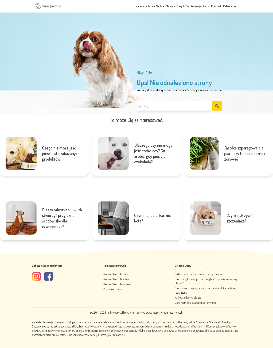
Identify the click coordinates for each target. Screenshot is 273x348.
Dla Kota (170, 6)
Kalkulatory (229, 6)
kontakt (179, 312)
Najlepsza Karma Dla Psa (150, 6)
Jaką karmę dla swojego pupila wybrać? (196, 302)
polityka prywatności (148, 312)
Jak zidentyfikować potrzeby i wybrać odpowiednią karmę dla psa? (206, 281)
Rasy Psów (183, 6)
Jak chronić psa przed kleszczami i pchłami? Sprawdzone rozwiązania (205, 290)
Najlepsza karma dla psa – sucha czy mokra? (198, 274)
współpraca (167, 312)
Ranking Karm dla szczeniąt (117, 284)
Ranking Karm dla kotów (116, 279)
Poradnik (216, 6)
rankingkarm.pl (115, 312)
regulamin (130, 312)
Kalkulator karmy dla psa (188, 297)
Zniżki (206, 6)
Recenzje (196, 6)
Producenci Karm (112, 289)
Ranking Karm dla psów (115, 274)
